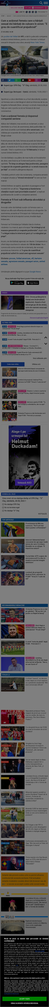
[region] (24, 971)
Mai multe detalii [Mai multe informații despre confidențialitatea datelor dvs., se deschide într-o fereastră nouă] (39, 951)
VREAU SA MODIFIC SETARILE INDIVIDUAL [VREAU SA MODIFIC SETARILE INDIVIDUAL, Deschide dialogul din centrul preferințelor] (24, 1003)
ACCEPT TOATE (24, 999)
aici (17, 965)
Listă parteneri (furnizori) (11, 993)
